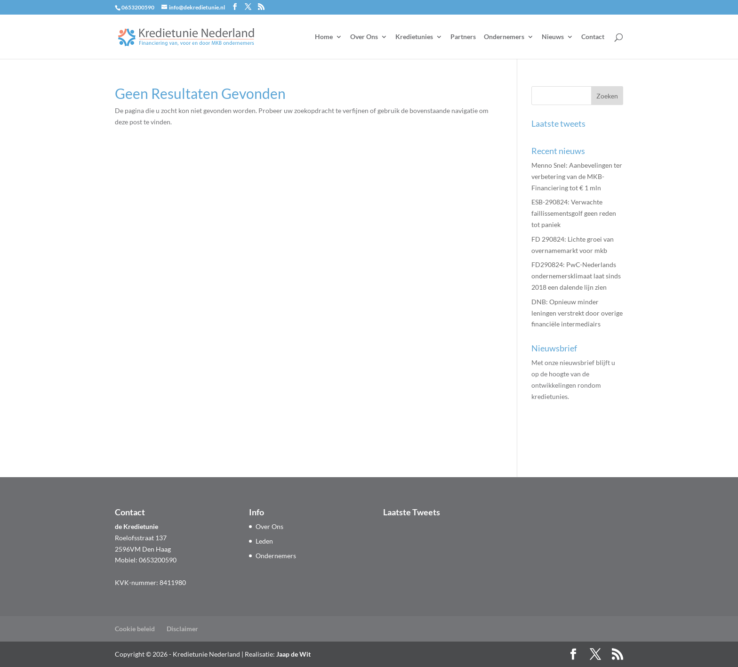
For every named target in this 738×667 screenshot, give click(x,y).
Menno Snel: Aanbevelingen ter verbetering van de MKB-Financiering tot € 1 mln (576, 176)
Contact (592, 37)
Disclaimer (182, 629)
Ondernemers (504, 37)
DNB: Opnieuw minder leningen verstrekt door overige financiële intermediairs (577, 313)
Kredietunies (414, 37)
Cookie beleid (135, 629)
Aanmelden (565, 438)
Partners (463, 37)
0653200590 (137, 7)
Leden (264, 541)
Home (324, 37)
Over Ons (364, 37)
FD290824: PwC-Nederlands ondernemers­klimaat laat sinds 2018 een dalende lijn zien (576, 275)
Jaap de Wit (293, 654)
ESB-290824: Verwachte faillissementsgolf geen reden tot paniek (573, 213)
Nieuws (553, 37)
